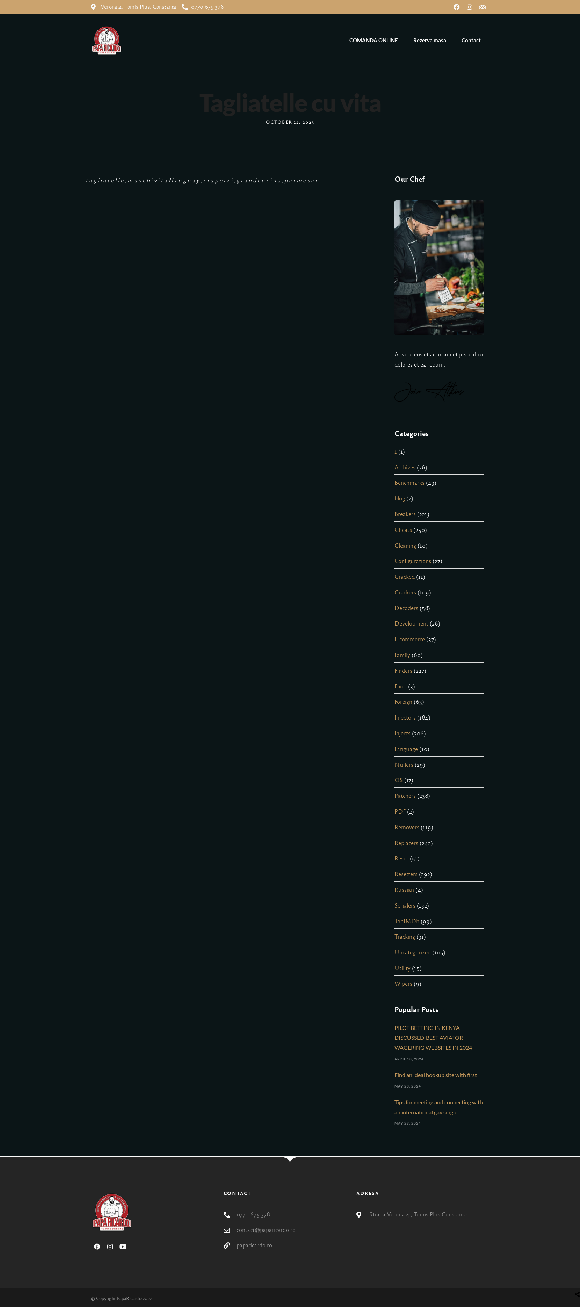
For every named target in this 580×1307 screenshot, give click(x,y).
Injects (402, 733)
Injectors (405, 717)
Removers (406, 827)
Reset (401, 858)
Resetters (406, 874)
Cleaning (405, 545)
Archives (404, 467)
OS (398, 780)
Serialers (404, 905)
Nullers (403, 764)
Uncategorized (412, 952)
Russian (404, 890)
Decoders (406, 608)
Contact (471, 40)
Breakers (405, 514)
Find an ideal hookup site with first (435, 1074)
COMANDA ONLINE (373, 40)
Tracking (404, 936)
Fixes (400, 686)
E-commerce (409, 639)
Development (411, 623)
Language (406, 749)
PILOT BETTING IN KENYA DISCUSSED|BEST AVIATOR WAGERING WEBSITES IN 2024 (433, 1037)
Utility (402, 968)
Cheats (403, 530)
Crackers (405, 592)
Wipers (403, 984)
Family (402, 655)
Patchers (405, 796)
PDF (400, 811)
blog (399, 498)
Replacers (406, 843)
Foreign (403, 702)
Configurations (412, 561)
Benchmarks (409, 482)
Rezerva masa (429, 40)
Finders (403, 670)
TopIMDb (406, 921)
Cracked (404, 576)
